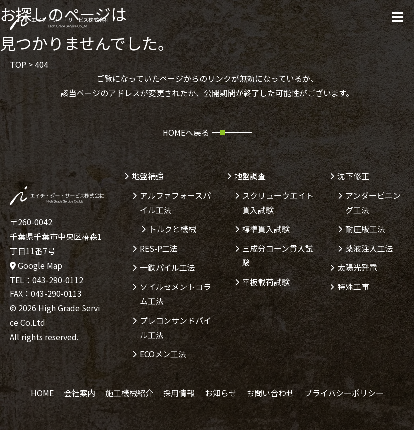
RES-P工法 (159, 248)
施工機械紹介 (129, 393)
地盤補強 (148, 176)
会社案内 (79, 393)
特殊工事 (353, 286)
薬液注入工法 (369, 248)
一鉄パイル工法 (167, 267)
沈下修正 (353, 176)
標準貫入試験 (266, 229)
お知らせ (221, 393)
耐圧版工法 (365, 229)
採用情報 (179, 393)
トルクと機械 (172, 229)
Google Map (36, 265)
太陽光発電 (357, 267)
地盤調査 (250, 176)
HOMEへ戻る (186, 132)
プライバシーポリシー (344, 393)
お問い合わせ (270, 393)
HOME (42, 393)
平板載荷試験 (266, 281)
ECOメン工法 (163, 353)
